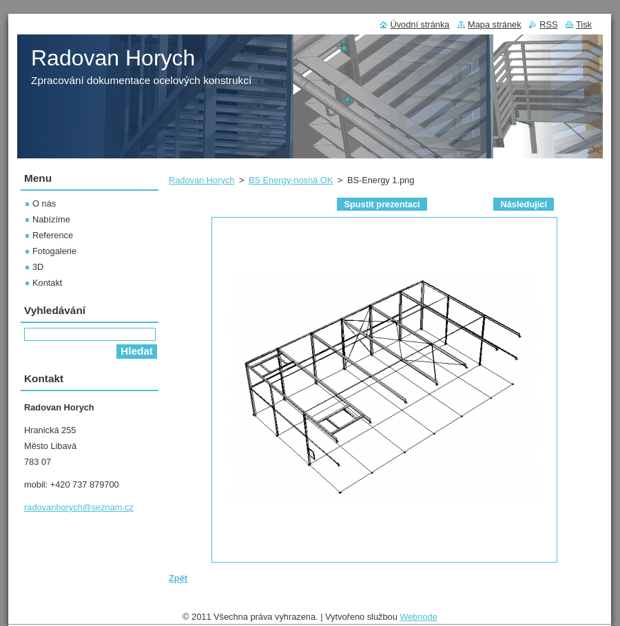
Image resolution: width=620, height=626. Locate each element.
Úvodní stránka (419, 24)
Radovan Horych (201, 180)
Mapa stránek (494, 24)
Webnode (418, 617)
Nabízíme (51, 219)
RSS (548, 24)
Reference (52, 235)
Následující (523, 204)
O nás (44, 203)
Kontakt (47, 283)
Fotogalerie (54, 251)
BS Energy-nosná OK (291, 180)
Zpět (178, 578)
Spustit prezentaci (382, 204)
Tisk (584, 24)
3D (37, 267)
